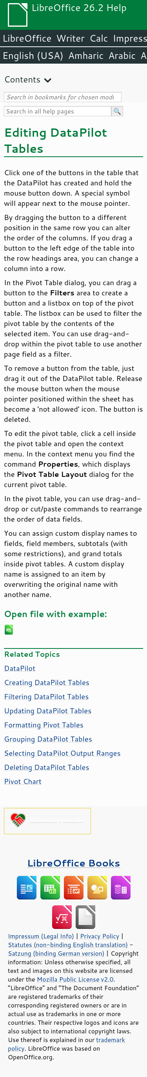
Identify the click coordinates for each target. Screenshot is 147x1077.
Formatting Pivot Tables (43, 725)
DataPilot (19, 668)
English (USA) (33, 55)
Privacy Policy (99, 936)
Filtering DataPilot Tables (46, 696)
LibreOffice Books (73, 863)
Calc (98, 38)
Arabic (122, 55)
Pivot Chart (23, 781)
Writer (70, 38)
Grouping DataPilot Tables (48, 739)
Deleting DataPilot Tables (46, 767)
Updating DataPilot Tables (47, 710)
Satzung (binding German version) (56, 953)
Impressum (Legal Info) (41, 936)
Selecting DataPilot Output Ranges (62, 753)
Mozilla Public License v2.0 (75, 979)
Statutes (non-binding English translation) (68, 944)
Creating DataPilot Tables (46, 682)
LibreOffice (26, 38)
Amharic (85, 55)
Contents (22, 79)
